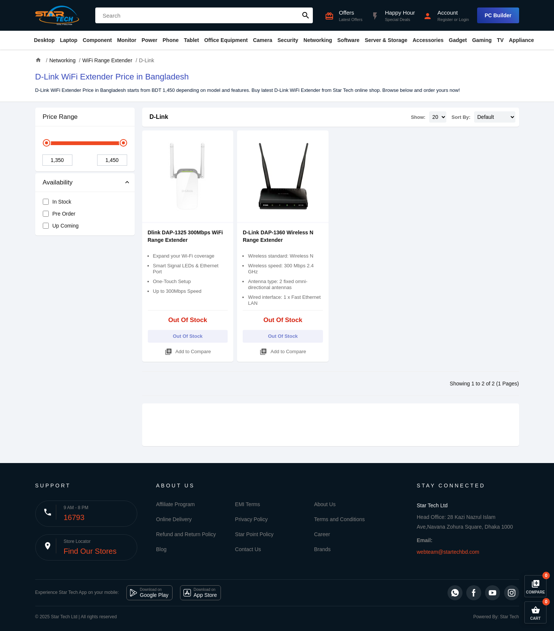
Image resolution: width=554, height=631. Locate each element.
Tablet (191, 40)
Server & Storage (386, 40)
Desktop (44, 40)
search (305, 15)
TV (500, 40)
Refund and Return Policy (186, 534)
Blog (161, 549)
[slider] (46, 143)
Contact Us (248, 549)
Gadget (458, 40)
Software (348, 40)
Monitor (126, 40)
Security (288, 40)
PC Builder (498, 15)
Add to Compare (188, 350)
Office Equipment (226, 40)
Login (464, 19)
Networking (317, 40)
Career (322, 534)
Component (97, 40)
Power (149, 40)
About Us (325, 504)
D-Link (159, 117)
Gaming (482, 40)
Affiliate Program (175, 504)
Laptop (69, 40)
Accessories (428, 40)
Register (445, 19)
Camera (262, 40)
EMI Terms (247, 504)
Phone (171, 40)
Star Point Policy (254, 534)
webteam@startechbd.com (448, 552)
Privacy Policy (251, 519)
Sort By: (461, 117)
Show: (418, 117)
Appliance (521, 40)
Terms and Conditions (339, 519)
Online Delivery (174, 519)
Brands (322, 549)
